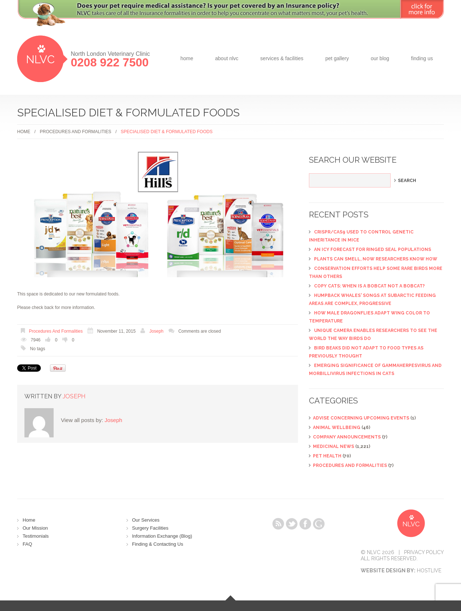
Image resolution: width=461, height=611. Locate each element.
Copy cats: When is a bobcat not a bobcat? (369, 286)
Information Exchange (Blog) (162, 536)
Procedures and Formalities (75, 131)
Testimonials (36, 536)
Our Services (145, 520)
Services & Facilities (281, 58)
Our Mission (35, 528)
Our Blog (380, 58)
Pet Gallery (337, 58)
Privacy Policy (424, 552)
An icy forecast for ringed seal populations (372, 249)
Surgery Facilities (150, 528)
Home (187, 58)
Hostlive (429, 570)
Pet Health (327, 456)
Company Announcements (347, 437)
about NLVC (227, 58)
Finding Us (422, 58)
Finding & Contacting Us (157, 544)
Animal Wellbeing (336, 427)
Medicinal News (333, 446)
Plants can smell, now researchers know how (375, 259)
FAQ (27, 544)
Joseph (157, 331)
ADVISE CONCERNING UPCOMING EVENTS (361, 418)
